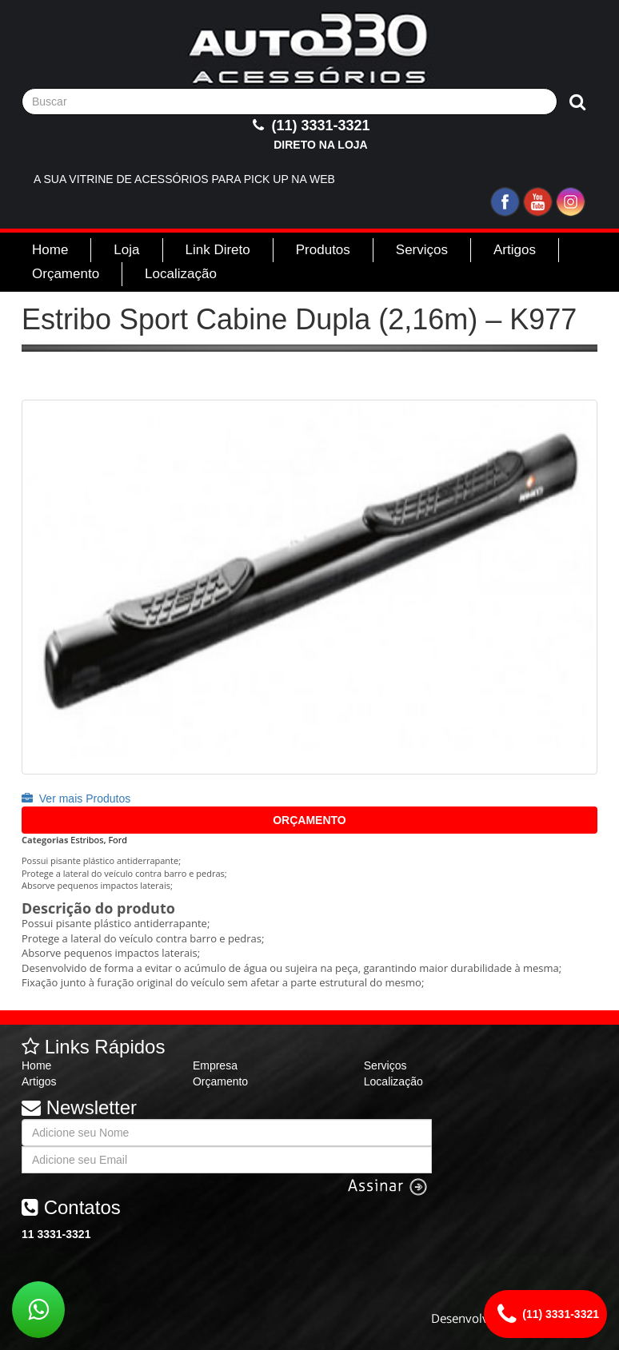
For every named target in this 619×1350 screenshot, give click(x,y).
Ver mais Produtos (76, 798)
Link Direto (218, 249)
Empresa (215, 1065)
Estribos (86, 840)
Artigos (514, 249)
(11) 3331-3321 (309, 135)
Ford (117, 840)
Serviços (422, 249)
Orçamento (65, 273)
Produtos (323, 249)
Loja (126, 249)
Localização (181, 273)
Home (50, 249)
